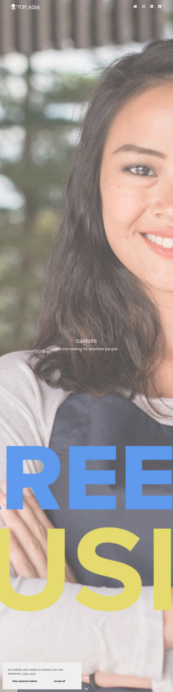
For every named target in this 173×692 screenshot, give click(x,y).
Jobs (86, 678)
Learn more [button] (29, 673)
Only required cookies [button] (24, 681)
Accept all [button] (59, 681)
